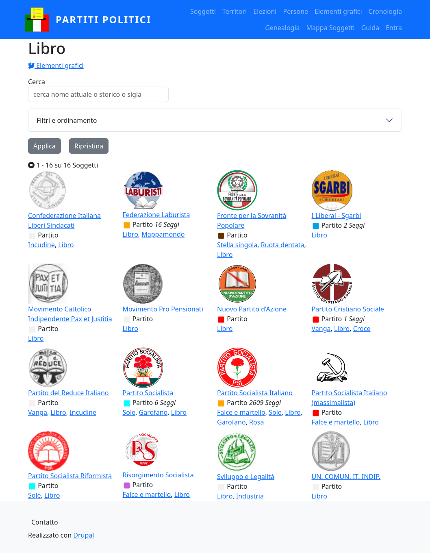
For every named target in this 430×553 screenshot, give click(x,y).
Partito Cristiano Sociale (348, 309)
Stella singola (237, 244)
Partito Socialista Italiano (255, 392)
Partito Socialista (148, 392)
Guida (370, 27)
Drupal (83, 535)
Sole (129, 412)
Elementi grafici (338, 11)
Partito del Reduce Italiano (68, 392)
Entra (394, 27)
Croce (362, 328)
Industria (250, 496)
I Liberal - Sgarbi (336, 215)
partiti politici (103, 19)
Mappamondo (163, 234)
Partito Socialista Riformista (70, 475)
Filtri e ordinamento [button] (67, 120)
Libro (66, 244)
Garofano (153, 412)
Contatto (44, 522)
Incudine (41, 244)
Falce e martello (241, 412)
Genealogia (282, 27)
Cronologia (385, 11)
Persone (295, 11)
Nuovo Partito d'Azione (252, 309)
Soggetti (203, 11)
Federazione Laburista (156, 214)
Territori (234, 11)
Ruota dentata (282, 244)
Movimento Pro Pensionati (163, 309)
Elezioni (264, 11)
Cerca (36, 81)
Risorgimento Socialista (158, 474)
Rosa (256, 422)
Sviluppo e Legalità (245, 476)
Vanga (321, 328)
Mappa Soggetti (330, 27)
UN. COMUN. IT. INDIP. (346, 476)
